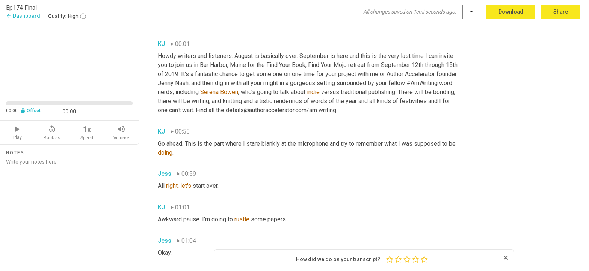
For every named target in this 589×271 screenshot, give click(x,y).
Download (510, 12)
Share (560, 12)
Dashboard (23, 16)
